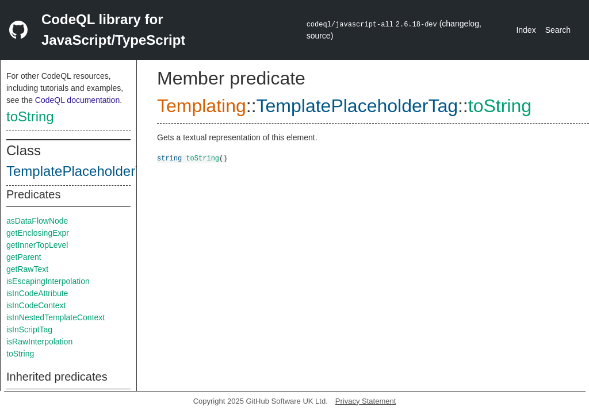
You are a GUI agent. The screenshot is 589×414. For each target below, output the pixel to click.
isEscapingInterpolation (48, 281)
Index (526, 29)
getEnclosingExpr (37, 232)
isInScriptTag (29, 329)
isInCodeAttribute (37, 293)
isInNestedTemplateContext (55, 317)
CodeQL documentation (77, 100)
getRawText (27, 269)
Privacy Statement (365, 401)
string (169, 158)
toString (30, 116)
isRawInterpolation (39, 341)
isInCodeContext (36, 305)
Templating (201, 105)
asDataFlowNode (37, 220)
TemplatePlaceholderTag (82, 171)
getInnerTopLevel (37, 245)
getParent (23, 257)
